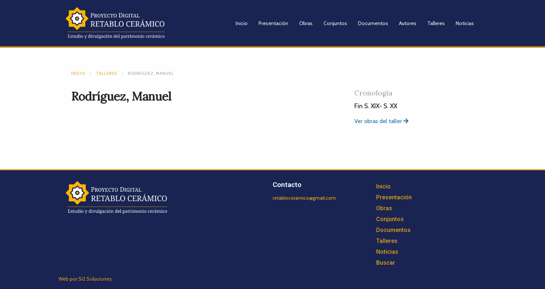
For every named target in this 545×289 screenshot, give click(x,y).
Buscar (385, 262)
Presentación (273, 23)
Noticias (465, 23)
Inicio (242, 23)
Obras (306, 23)
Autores (407, 23)
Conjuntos (335, 23)
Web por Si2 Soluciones (85, 279)
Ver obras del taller (381, 121)
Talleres (436, 23)
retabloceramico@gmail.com (304, 198)
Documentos (373, 23)
